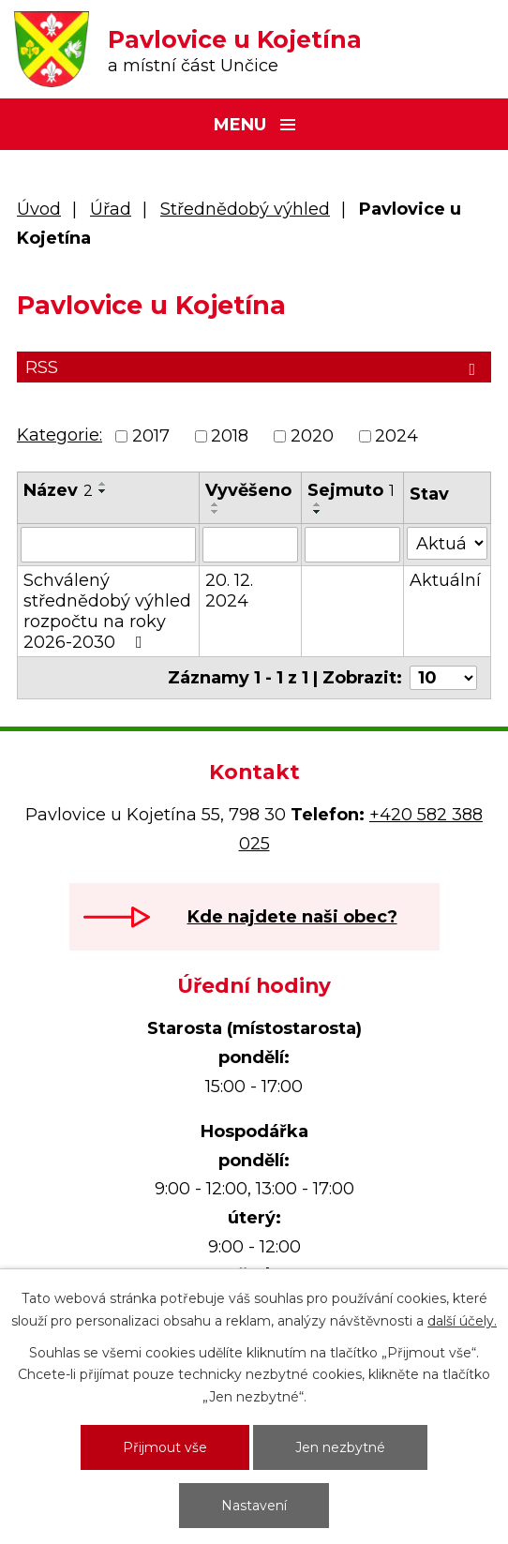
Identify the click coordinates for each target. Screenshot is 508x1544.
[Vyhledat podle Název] (108, 544)
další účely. (462, 1320)
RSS (254, 367)
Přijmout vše (165, 1447)
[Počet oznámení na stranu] (443, 678)
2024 (396, 436)
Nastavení (254, 1505)
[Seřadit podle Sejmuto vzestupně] (317, 504)
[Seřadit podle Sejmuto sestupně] (317, 512)
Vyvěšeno (248, 490)
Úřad (110, 209)
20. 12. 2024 (229, 590)
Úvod (39, 209)
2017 (151, 436)
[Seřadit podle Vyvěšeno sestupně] (215, 512)
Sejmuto (351, 490)
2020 (312, 436)
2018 (229, 436)
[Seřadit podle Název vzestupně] (103, 483)
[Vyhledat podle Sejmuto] (353, 544)
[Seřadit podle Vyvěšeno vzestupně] (215, 504)
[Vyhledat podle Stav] (447, 543)
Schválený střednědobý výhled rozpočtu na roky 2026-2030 (107, 611)
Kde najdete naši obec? (292, 917)
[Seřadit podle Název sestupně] (103, 491)
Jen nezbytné (340, 1447)
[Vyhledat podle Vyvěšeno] (250, 544)
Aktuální (445, 580)
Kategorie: (59, 435)
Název (58, 490)
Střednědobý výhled (245, 209)
